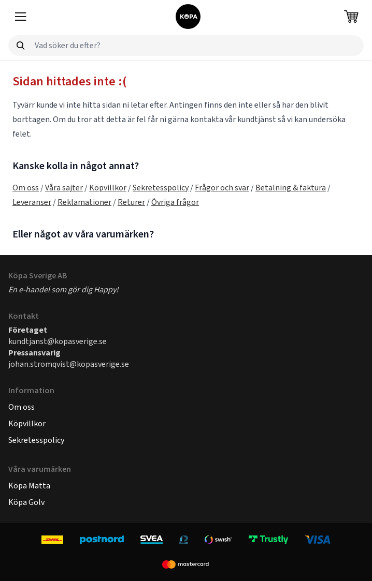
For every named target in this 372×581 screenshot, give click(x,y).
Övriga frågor (175, 202)
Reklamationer (84, 202)
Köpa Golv (26, 502)
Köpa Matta (29, 485)
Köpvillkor (107, 187)
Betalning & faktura (290, 187)
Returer (131, 202)
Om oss (25, 187)
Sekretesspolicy (161, 187)
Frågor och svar (222, 187)
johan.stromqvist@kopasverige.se (68, 364)
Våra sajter (64, 187)
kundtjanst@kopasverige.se (57, 341)
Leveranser (31, 202)
